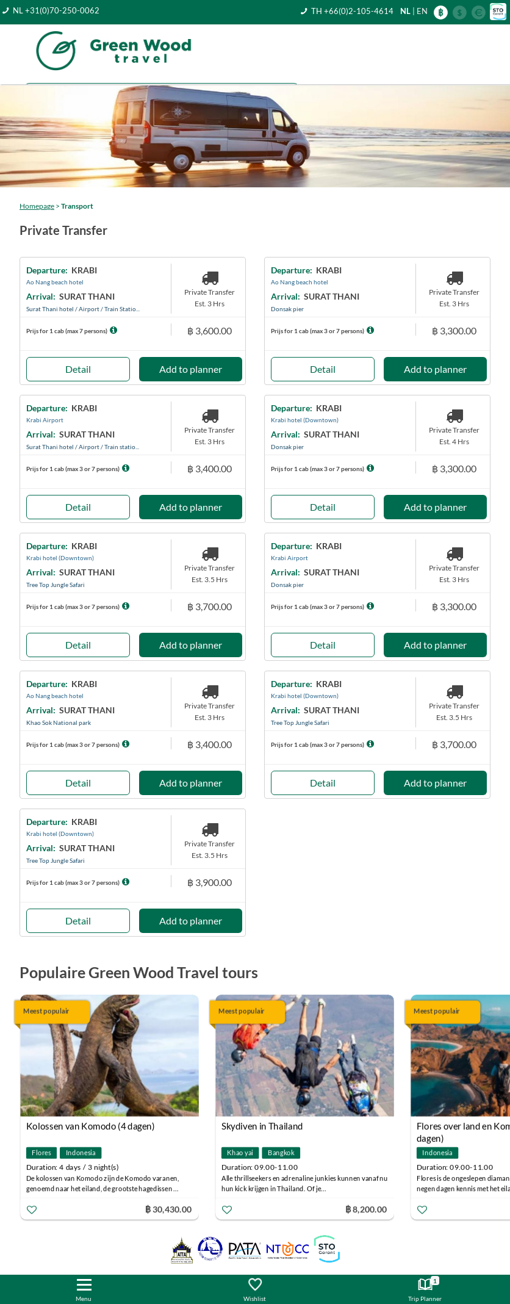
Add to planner (190, 369)
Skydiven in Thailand (262, 1125)
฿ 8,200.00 (366, 1208)
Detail (78, 369)
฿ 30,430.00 (168, 1208)
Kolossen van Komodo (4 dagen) (90, 1125)
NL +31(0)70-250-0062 (56, 10)
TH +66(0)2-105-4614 (352, 11)
